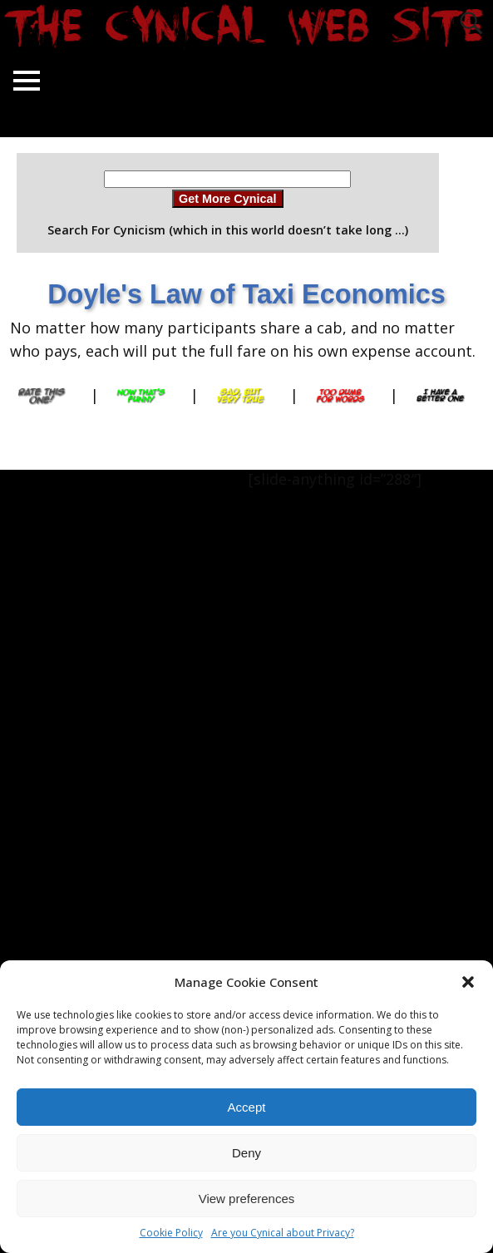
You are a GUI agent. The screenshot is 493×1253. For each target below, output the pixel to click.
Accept (247, 1107)
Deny (246, 1153)
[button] (468, 982)
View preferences (247, 1198)
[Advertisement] (66, 719)
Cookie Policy (171, 1233)
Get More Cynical (228, 198)
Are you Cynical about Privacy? (282, 1233)
